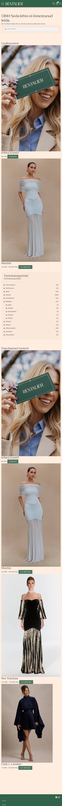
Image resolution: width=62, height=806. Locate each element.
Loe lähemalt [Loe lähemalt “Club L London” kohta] (25, 768)
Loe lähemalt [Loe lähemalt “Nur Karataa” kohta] (26, 682)
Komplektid (10, 298)
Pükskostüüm (10, 328)
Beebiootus (10, 288)
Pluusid (10, 315)
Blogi (4, 804)
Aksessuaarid (10, 285)
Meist (4, 801)
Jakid (7, 291)
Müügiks (9, 301)
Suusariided (10, 335)
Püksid (10, 318)
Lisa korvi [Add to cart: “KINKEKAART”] (12, 156)
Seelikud (9, 331)
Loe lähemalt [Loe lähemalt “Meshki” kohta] (25, 267)
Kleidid (8, 295)
